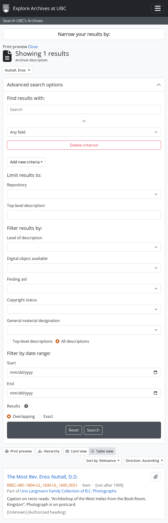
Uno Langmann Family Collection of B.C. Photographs (68, 491)
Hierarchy (48, 451)
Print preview (18, 451)
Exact (48, 416)
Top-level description (26, 205)
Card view (76, 451)
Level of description (24, 237)
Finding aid (17, 279)
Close (33, 46)
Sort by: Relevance (101, 460)
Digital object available (27, 258)
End (10, 383)
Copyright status (22, 300)
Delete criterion (84, 145)
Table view (102, 451)
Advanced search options (35, 84)
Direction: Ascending (143, 460)
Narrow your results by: (84, 34)
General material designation (33, 320)
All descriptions (75, 341)
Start (11, 363)
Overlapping (24, 416)
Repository (17, 184)
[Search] (84, 109)
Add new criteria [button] (25, 162)
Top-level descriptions (33, 341)
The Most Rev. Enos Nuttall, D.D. (42, 477)
